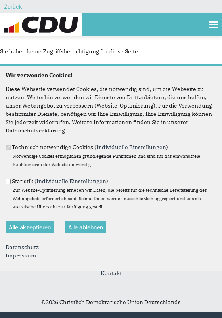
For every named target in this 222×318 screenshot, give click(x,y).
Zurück (13, 6)
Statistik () (60, 180)
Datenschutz (22, 247)
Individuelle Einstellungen (131, 146)
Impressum (21, 255)
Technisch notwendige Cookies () (90, 146)
